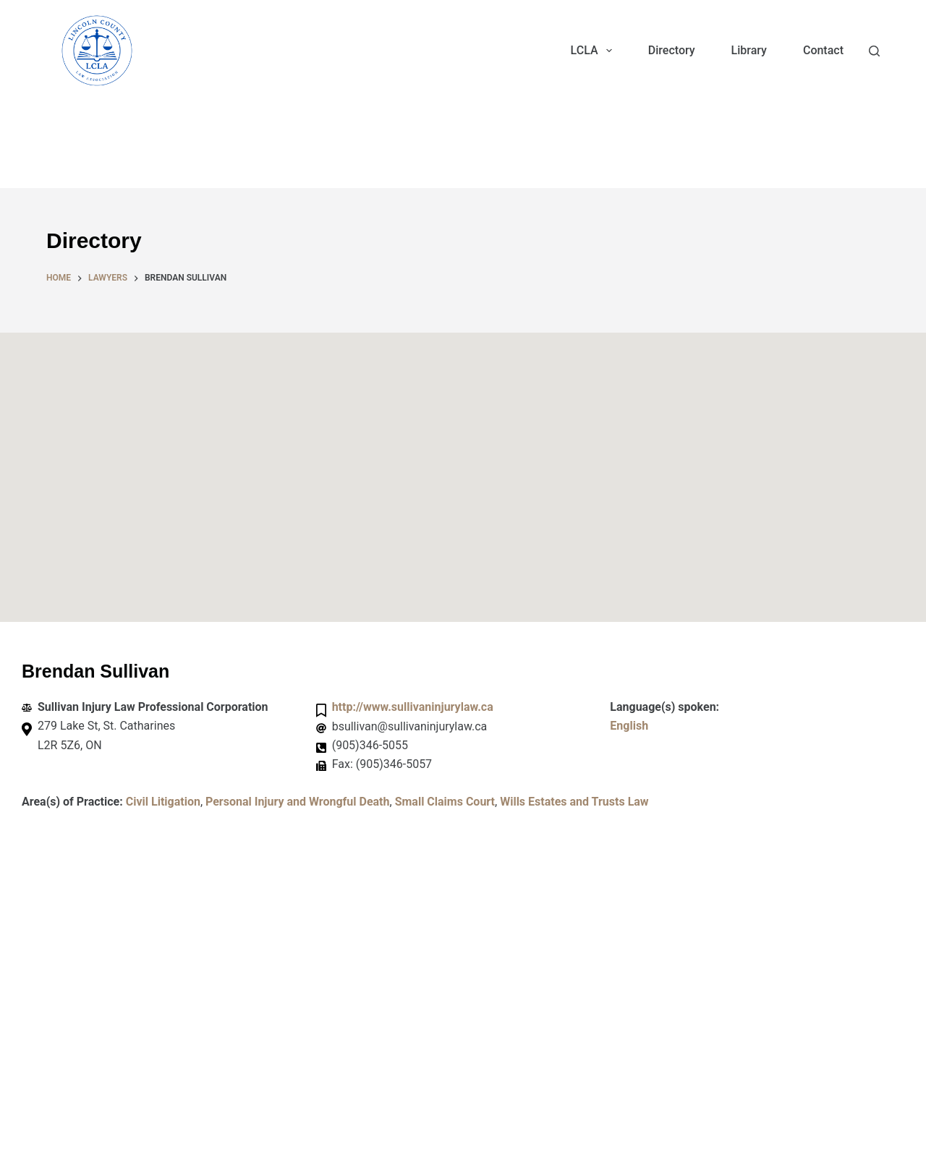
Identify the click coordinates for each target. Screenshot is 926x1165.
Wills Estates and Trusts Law (574, 801)
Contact (823, 50)
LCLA (594, 50)
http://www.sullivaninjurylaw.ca (412, 707)
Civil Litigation (163, 801)
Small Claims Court (445, 801)
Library (749, 50)
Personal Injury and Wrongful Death (297, 801)
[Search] (874, 51)
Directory (671, 50)
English (629, 726)
